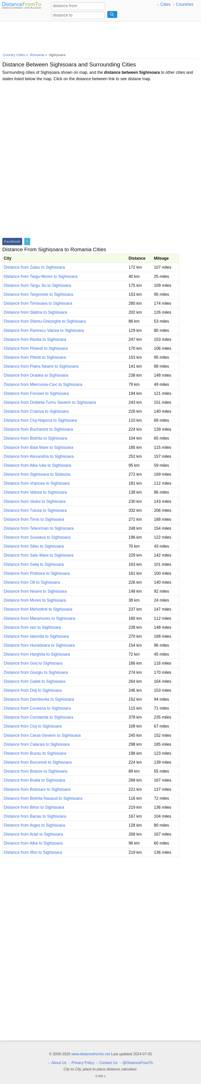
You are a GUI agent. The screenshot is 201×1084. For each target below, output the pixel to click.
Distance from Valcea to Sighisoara (35, 492)
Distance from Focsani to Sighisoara (36, 393)
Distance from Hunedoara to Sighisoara (39, 645)
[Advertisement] (100, 35)
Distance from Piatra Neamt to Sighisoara (41, 366)
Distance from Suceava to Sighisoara (37, 537)
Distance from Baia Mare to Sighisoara (38, 447)
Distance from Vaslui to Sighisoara (35, 501)
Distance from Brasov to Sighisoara (35, 771)
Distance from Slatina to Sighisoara (35, 312)
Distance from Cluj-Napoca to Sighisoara (40, 420)
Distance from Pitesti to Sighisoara (35, 357)
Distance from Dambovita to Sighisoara (39, 699)
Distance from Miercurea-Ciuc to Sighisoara (43, 384)
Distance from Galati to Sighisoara (34, 681)
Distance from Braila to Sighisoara (34, 780)
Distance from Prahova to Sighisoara (37, 573)
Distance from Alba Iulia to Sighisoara (37, 465)
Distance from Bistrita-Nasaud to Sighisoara (43, 798)
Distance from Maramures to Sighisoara (39, 618)
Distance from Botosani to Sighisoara (37, 789)
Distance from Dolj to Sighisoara (33, 690)
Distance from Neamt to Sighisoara (35, 591)
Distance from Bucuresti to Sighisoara (38, 762)
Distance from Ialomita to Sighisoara (36, 636)
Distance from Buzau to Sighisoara (35, 753)
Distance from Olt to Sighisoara (32, 582)
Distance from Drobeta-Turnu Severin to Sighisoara (50, 402)
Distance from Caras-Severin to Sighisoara (42, 735)
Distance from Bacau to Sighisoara (35, 816)
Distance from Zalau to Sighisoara (34, 267)
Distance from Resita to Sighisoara (35, 339)
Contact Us (108, 1063)
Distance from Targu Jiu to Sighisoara (37, 285)
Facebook (12, 241)
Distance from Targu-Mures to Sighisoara (40, 276)
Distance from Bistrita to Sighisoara (35, 438)
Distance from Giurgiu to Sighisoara (36, 672)
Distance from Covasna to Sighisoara (37, 708)
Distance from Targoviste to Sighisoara (38, 294)
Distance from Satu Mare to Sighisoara (38, 555)
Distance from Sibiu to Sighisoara (34, 546)
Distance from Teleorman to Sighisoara (39, 528)
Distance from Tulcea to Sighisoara (35, 510)
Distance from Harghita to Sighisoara (37, 654)
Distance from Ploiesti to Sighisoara (36, 348)
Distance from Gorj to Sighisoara (33, 663)
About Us (58, 1063)
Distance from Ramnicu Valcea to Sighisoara (44, 330)
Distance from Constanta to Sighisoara (38, 717)
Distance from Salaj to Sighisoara (34, 564)
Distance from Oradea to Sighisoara (36, 375)
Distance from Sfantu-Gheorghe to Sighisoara (45, 321)
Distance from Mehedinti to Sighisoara (38, 609)
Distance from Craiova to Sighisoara (36, 411)
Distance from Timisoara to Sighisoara (38, 303)
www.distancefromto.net (90, 1054)
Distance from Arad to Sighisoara (33, 834)
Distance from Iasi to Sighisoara (32, 627)
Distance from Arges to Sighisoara (34, 825)
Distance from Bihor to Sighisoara (34, 807)
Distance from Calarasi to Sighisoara (37, 744)
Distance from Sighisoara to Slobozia (37, 474)
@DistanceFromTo (138, 1063)
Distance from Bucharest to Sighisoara (38, 429)
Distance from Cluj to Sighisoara (33, 726)
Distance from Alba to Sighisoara (33, 843)
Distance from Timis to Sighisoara (34, 519)
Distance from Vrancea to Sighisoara (37, 483)
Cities (165, 4)
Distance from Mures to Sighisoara (35, 600)
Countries (184, 4)
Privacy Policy (83, 1063)
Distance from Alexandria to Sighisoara (39, 456)
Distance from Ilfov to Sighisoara (33, 852)
